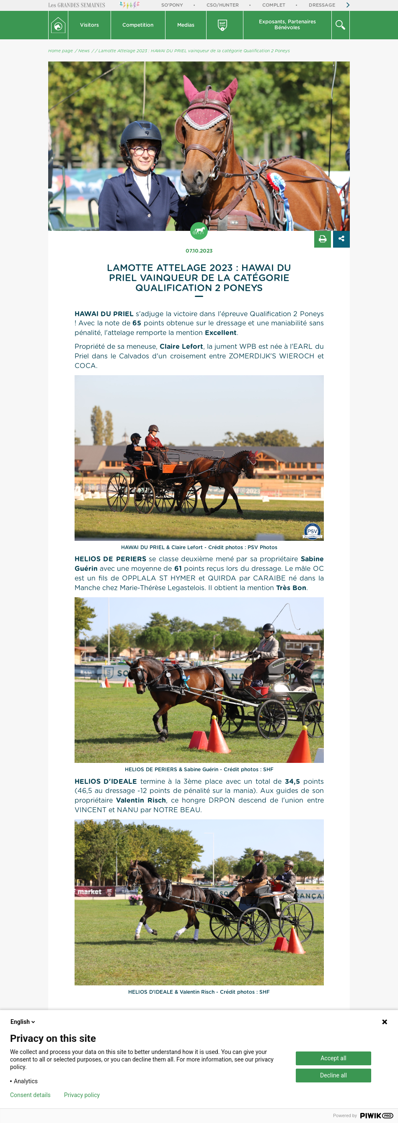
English (23, 1021)
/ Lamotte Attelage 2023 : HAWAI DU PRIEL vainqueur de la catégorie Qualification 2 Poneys (192, 51)
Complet (273, 5)
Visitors (89, 25)
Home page (60, 51)
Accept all (333, 1058)
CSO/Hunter (223, 5)
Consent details (30, 1095)
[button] (89, 25)
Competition (137, 25)
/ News (82, 51)
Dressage (322, 5)
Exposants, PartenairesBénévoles (287, 24)
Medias (185, 25)
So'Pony (172, 5)
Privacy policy (82, 1095)
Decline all (333, 1075)
